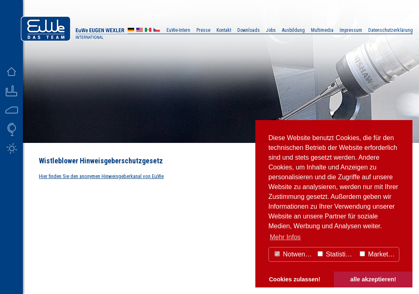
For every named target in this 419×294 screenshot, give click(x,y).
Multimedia (322, 30)
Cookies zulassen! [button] (294, 279)
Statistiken (337, 254)
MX (148, 31)
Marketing (378, 254)
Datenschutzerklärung (390, 30)
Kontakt (223, 30)
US (139, 31)
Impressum (351, 30)
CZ (156, 31)
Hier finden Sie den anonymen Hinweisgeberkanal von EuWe (101, 176)
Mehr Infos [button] (285, 237)
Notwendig (294, 254)
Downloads (248, 30)
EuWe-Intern (178, 30)
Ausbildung (293, 30)
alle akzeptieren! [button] (373, 279)
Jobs (271, 30)
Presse (203, 30)
